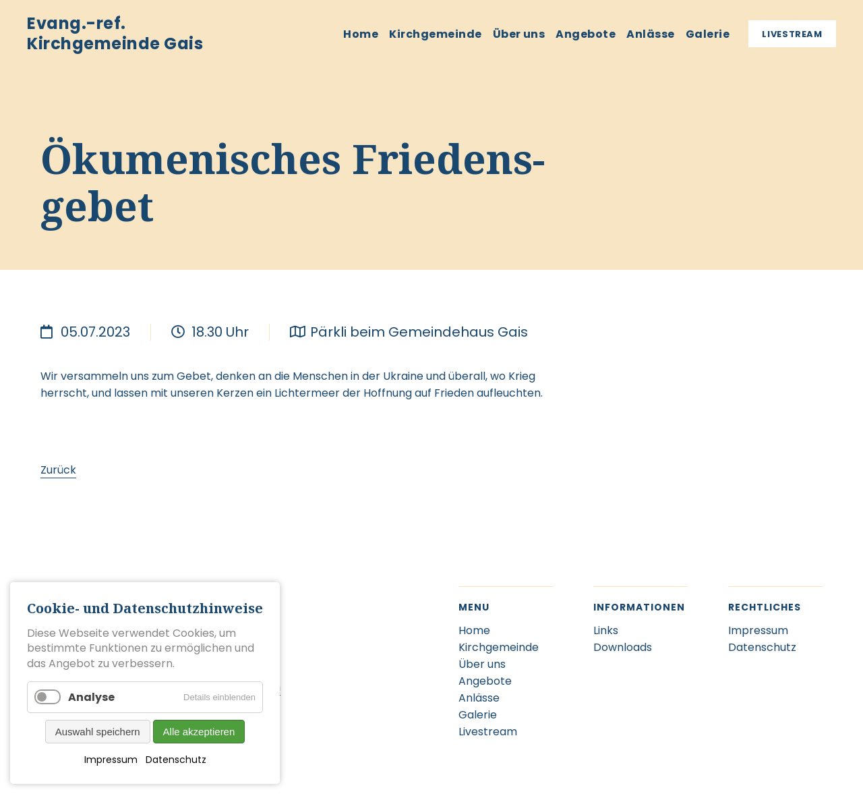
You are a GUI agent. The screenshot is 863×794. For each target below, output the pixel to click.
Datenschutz (176, 759)
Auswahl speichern (97, 731)
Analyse (91, 697)
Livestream (792, 34)
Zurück (58, 470)
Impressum (111, 759)
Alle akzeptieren (199, 731)
